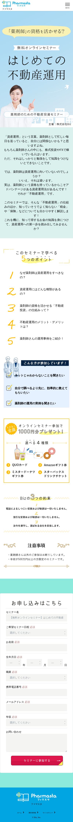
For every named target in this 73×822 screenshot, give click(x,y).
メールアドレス (18, 702)
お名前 (13, 642)
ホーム (20, 813)
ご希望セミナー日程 (20, 627)
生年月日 (14, 657)
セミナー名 (12, 612)
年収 (11, 717)
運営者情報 (34, 813)
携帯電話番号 (16, 687)
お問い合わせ (13, 732)
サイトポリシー (49, 813)
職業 (11, 672)
